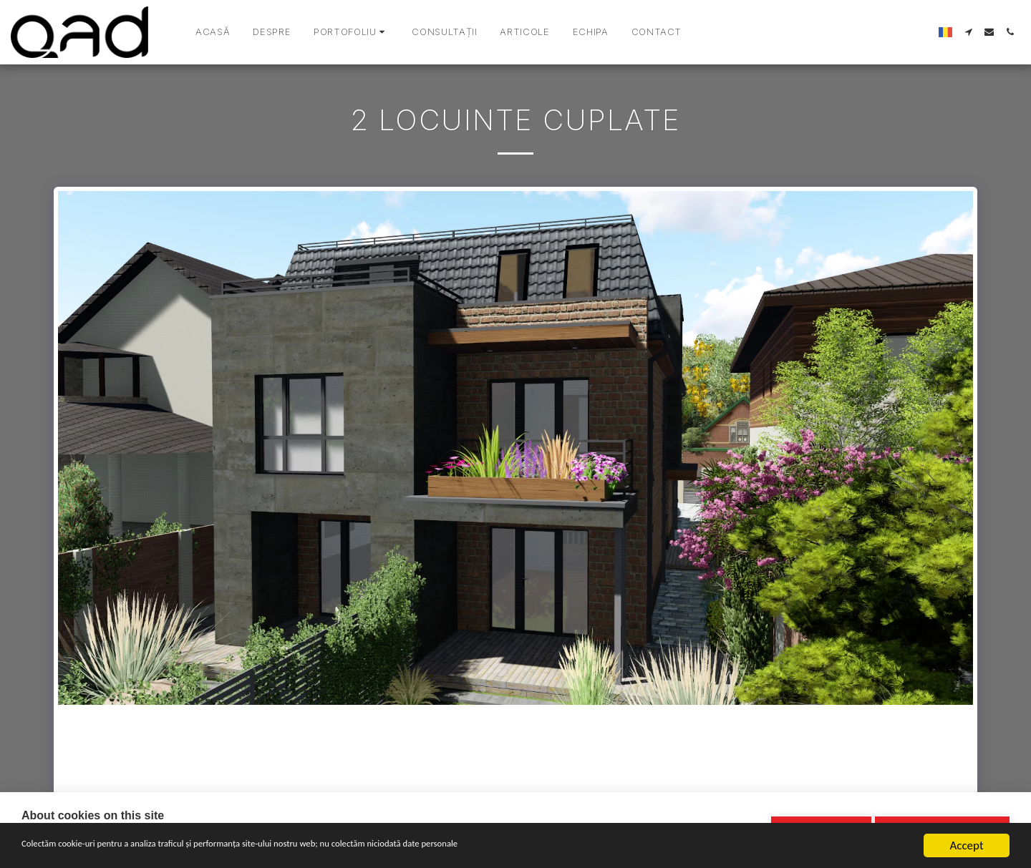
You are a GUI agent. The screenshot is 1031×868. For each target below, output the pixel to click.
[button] (351, 32)
